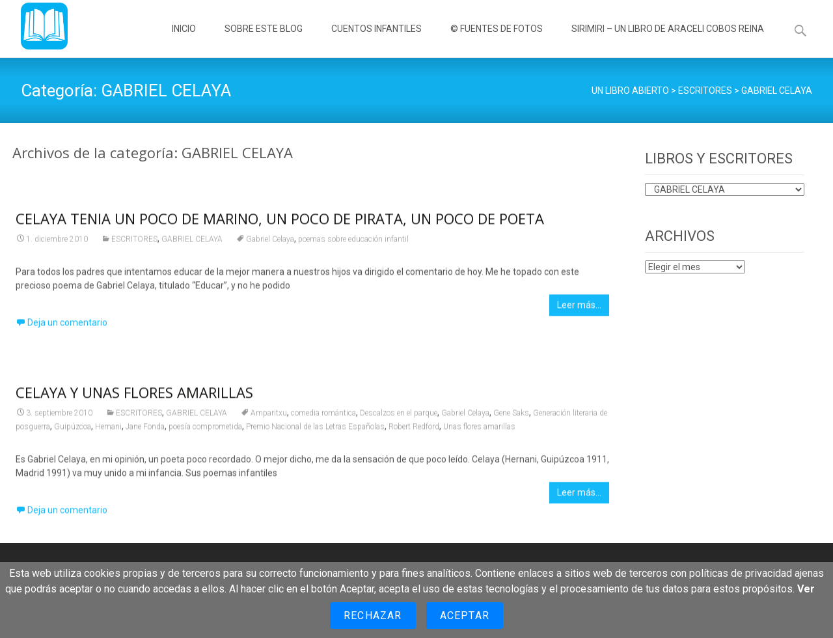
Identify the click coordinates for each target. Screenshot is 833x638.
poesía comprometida (205, 429)
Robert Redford (414, 429)
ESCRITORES (134, 241)
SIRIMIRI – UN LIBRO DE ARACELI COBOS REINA (667, 40)
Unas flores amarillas (479, 429)
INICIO (184, 40)
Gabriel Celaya (270, 241)
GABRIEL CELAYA (192, 241)
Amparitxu (269, 415)
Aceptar (464, 615)
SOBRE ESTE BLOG (264, 40)
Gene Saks (511, 415)
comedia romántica (323, 415)
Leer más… (579, 307)
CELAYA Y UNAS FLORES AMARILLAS (134, 394)
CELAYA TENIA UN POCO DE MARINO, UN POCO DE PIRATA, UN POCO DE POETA (280, 220)
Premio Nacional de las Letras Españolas (315, 429)
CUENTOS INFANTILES (376, 40)
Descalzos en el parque (398, 415)
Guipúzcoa (72, 429)
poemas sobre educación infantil (353, 241)
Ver (806, 589)
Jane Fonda (145, 429)
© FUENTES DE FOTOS (496, 40)
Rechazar (373, 615)
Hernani (108, 429)
